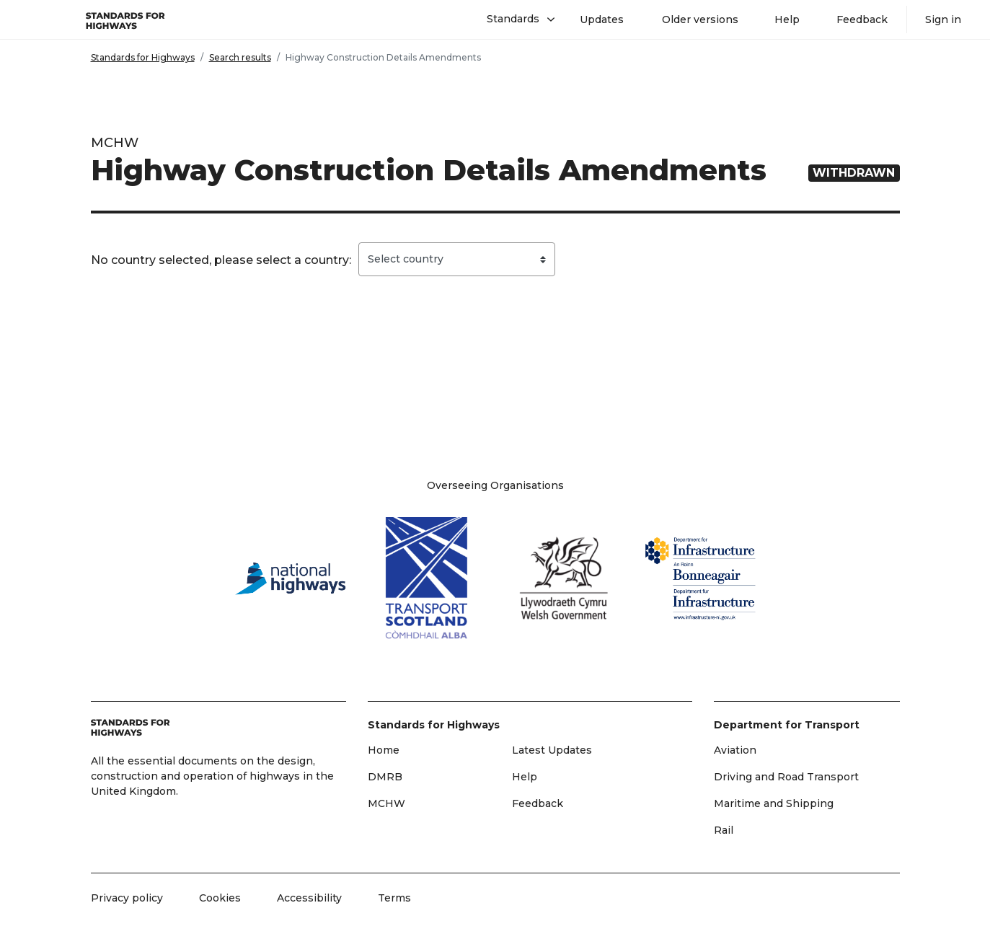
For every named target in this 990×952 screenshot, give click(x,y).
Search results (240, 57)
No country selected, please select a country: (221, 260)
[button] (515, 19)
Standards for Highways (143, 57)
